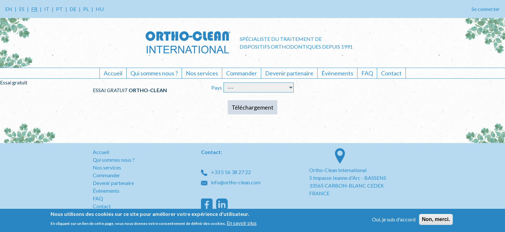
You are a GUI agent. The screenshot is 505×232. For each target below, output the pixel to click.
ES (21, 9)
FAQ (367, 73)
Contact (391, 73)
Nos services (202, 73)
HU (100, 9)
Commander (241, 73)
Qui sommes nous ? (154, 73)
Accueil (113, 73)
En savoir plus (242, 223)
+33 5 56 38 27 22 (226, 172)
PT (59, 9)
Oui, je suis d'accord (393, 220)
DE (73, 9)
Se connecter (486, 9)
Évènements (337, 73)
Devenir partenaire (289, 73)
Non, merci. (436, 219)
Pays (216, 87)
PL (86, 9)
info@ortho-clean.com (231, 182)
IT (46, 9)
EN (8, 9)
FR (34, 9)
